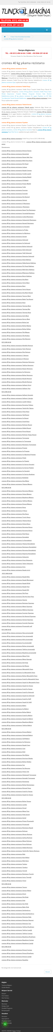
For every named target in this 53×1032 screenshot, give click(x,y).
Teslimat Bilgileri (7, 985)
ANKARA (9, 1031)
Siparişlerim (5, 1019)
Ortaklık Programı (7, 1008)
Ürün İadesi (5, 996)
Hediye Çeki (5, 1006)
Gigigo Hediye (16, 1031)
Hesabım (4, 1016)
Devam (48, 972)
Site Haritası (5, 998)
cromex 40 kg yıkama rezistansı (13, 39)
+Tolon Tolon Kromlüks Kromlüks (20, 37)
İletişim (4, 993)
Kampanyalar (6, 1010)
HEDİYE (4, 1031)
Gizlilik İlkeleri (6, 987)
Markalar (4, 1004)
